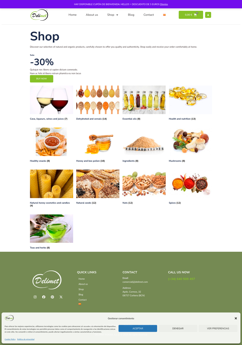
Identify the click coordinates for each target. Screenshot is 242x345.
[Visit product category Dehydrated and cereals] (97, 103)
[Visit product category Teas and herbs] (51, 232)
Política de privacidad (25, 339)
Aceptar (138, 328)
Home (73, 15)
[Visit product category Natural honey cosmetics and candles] (51, 189)
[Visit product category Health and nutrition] (190, 103)
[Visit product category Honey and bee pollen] (97, 145)
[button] (235, 318)
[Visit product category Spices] (190, 187)
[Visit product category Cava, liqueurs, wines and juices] (51, 103)
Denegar (178, 328)
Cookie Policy (10, 339)
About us (92, 15)
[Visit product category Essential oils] (144, 103)
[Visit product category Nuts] (144, 187)
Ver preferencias (218, 328)
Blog (131, 15)
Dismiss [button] (164, 4)
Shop (113, 15)
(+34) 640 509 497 (181, 279)
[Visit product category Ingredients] (144, 145)
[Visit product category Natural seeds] (97, 187)
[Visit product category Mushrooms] (190, 145)
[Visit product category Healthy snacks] (51, 145)
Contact (149, 15)
